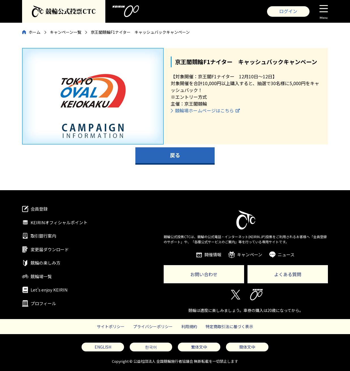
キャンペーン (249, 254)
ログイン (288, 11)
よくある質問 (287, 274)
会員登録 (39, 209)
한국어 (151, 347)
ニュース (286, 254)
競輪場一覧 (41, 276)
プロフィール (43, 303)
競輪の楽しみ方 (45, 263)
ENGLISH (103, 347)
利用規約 (189, 326)
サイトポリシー (111, 326)
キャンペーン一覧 (65, 32)
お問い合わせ (203, 274)
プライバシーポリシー (153, 326)
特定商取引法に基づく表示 (229, 326)
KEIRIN (256, 294)
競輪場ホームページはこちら (204, 110)
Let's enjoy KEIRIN (49, 290)
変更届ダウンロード (50, 249)
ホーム (34, 32)
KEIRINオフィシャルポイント (59, 222)
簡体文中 (247, 347)
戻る (175, 155)
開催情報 (212, 254)
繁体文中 (199, 347)
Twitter (235, 294)
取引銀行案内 (43, 236)
